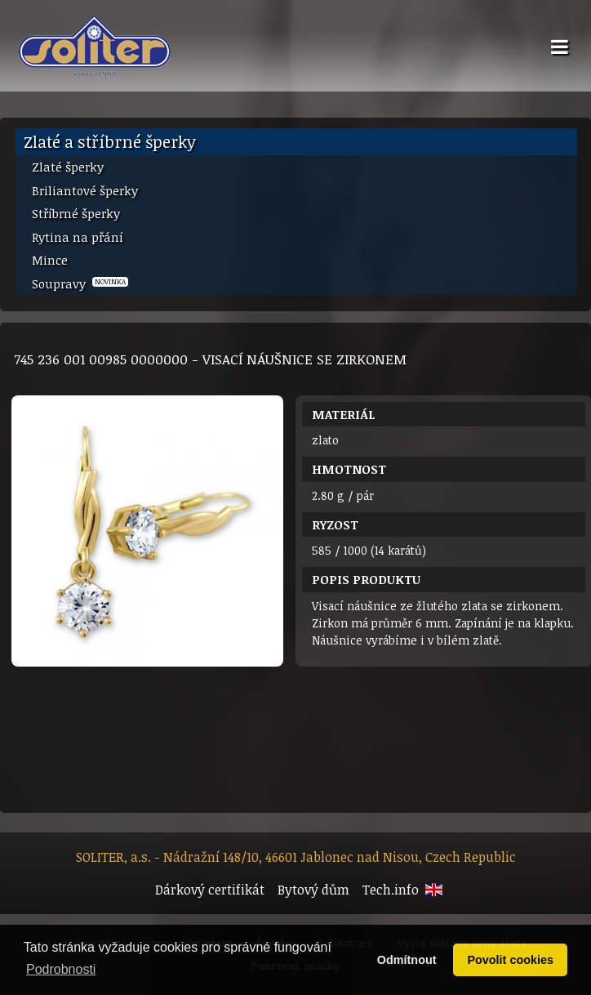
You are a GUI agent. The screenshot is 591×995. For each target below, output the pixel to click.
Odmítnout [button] (407, 959)
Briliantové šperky (85, 190)
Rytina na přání (77, 237)
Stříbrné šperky (76, 213)
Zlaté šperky (68, 166)
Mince (50, 260)
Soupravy (80, 283)
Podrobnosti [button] (61, 969)
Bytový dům (313, 890)
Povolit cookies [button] (510, 959)
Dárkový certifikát (209, 890)
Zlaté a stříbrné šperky (110, 141)
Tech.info (390, 890)
